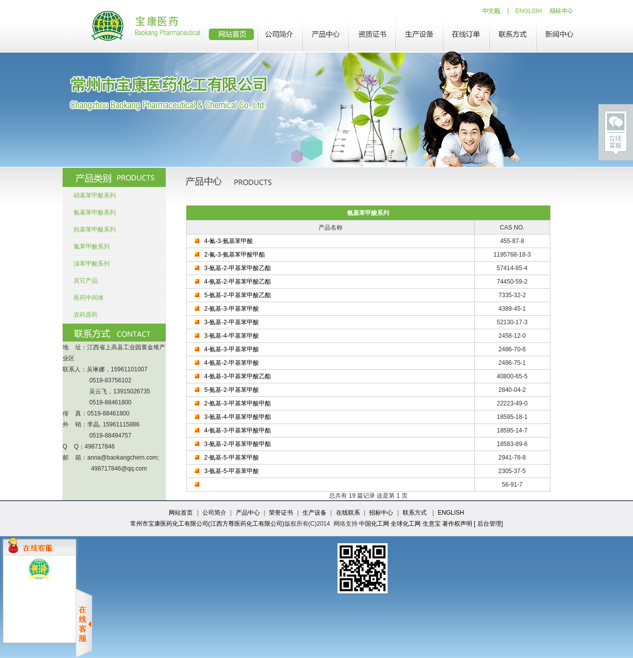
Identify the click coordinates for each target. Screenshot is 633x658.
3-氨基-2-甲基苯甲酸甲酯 (237, 444)
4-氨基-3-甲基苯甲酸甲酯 (237, 430)
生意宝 (432, 523)
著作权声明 (457, 523)
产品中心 (248, 512)
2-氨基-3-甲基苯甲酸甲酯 (237, 403)
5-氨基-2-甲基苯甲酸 (231, 389)
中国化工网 (374, 523)
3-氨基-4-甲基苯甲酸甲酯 (237, 416)
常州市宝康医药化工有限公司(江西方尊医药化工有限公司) (207, 523)
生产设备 (314, 512)
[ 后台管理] (488, 523)
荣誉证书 (281, 512)
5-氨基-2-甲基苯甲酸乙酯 (237, 295)
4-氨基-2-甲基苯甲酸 (231, 362)
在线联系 (348, 512)
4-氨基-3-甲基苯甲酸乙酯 (237, 376)
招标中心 (381, 512)
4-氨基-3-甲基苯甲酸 (231, 349)
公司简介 (214, 512)
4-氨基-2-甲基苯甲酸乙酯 (237, 281)
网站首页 (181, 512)
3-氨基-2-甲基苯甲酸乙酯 (237, 268)
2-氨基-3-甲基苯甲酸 (231, 308)
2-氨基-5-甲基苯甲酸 (231, 457)
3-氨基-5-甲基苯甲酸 (231, 471)
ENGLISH (451, 512)
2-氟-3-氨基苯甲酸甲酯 (234, 254)
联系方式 (415, 512)
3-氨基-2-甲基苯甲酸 (231, 322)
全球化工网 (406, 523)
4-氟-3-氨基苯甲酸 (228, 241)
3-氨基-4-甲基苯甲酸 (231, 335)
